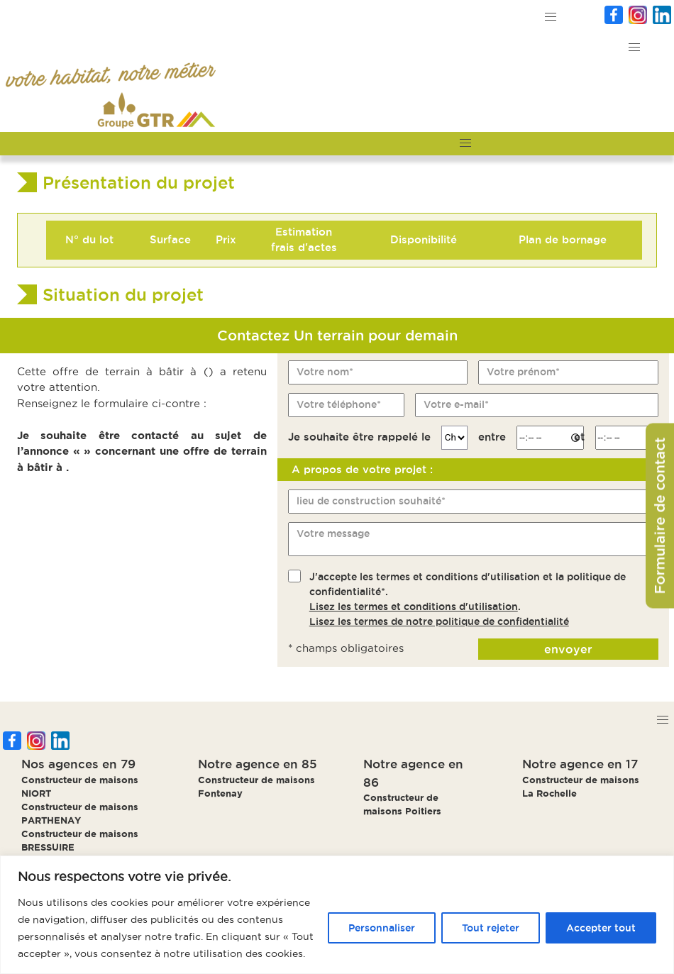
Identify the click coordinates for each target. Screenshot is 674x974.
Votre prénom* (523, 371)
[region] (337, 915)
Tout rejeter (490, 928)
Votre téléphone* (339, 404)
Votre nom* (325, 371)
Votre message (333, 533)
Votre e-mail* (456, 404)
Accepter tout (601, 928)
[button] (551, 17)
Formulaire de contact (660, 515)
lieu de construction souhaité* (371, 501)
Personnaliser (381, 928)
